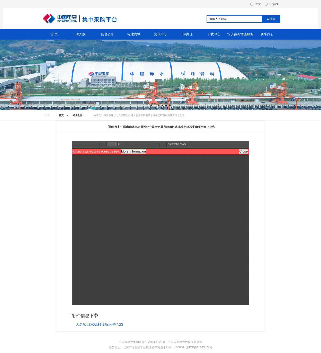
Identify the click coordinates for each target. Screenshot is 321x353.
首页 (61, 115)
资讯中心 (160, 34)
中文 (255, 4)
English (272, 4)
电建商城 (133, 34)
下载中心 (213, 34)
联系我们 (267, 34)
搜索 (271, 18)
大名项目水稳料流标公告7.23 (99, 324)
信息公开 (107, 34)
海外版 (81, 34)
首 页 (54, 34)
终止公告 (78, 115)
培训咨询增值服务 (240, 34)
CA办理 (187, 34)
